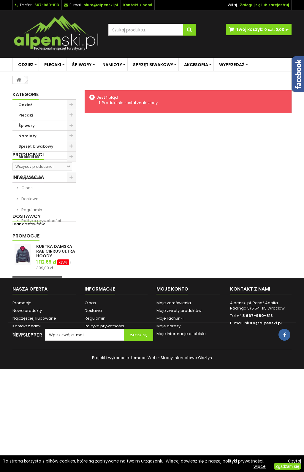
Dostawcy (26, 280)
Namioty (112, 65)
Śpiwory (81, 65)
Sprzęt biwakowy (153, 65)
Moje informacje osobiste (181, 417)
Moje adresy (168, 410)
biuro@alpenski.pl (100, 4)
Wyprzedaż (231, 65)
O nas (26, 232)
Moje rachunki (169, 402)
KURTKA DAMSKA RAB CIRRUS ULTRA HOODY (55, 316)
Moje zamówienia (173, 387)
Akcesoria (196, 65)
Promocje (25, 301)
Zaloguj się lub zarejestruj (264, 4)
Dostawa (29, 243)
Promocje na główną (39, 167)
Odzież (25, 65)
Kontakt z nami (26, 410)
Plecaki (52, 65)
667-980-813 (46, 4)
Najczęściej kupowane (34, 402)
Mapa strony (24, 417)
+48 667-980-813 (255, 399)
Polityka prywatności (40, 265)
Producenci (28, 192)
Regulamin (31, 254)
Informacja (28, 221)
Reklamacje (96, 417)
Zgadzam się (287, 466)
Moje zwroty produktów (179, 394)
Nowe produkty (27, 394)
